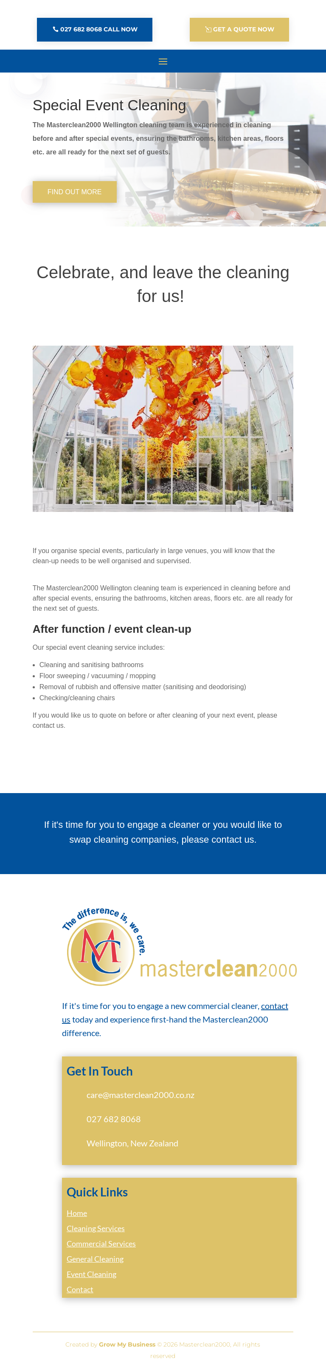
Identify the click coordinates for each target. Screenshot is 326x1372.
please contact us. (218, 839)
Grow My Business (127, 1344)
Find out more (75, 192)
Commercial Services (101, 1243)
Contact (80, 1289)
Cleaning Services (96, 1228)
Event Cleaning (91, 1274)
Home (77, 1213)
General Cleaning (95, 1258)
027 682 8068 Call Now (99, 29)
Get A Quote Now (243, 29)
